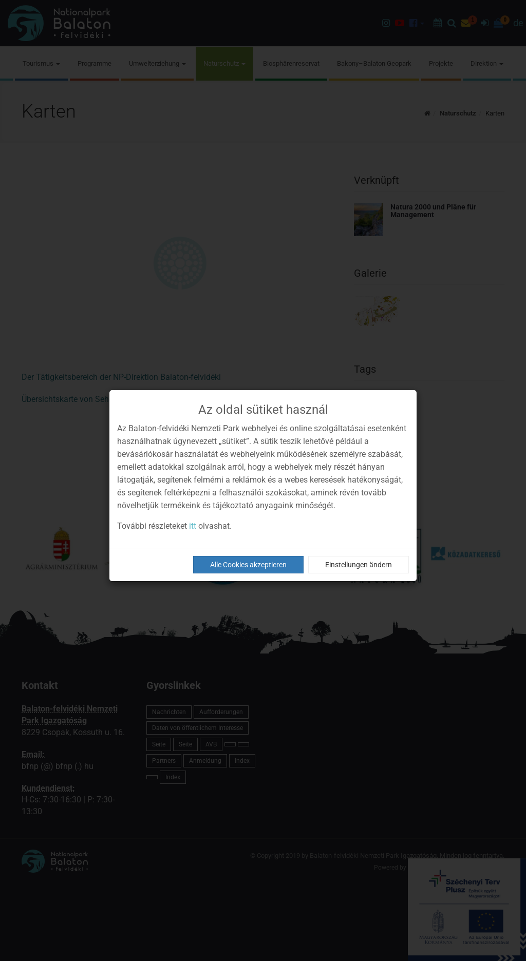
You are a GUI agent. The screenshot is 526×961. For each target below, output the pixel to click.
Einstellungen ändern (358, 565)
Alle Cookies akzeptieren (248, 565)
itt (192, 526)
